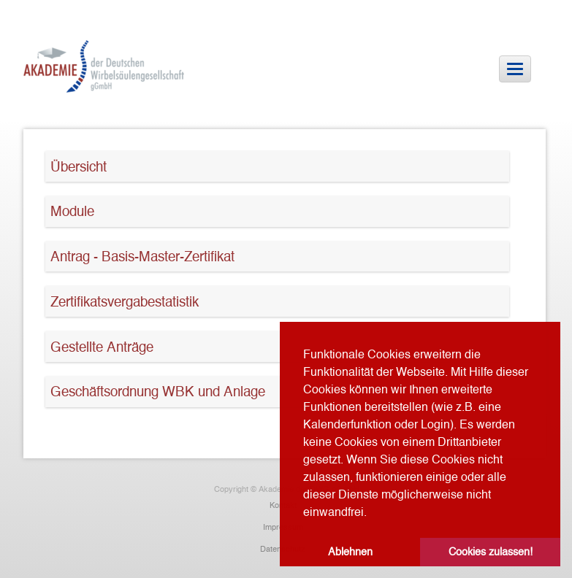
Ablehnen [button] (350, 551)
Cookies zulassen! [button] (491, 551)
